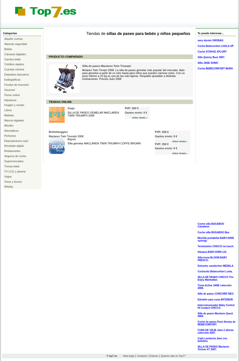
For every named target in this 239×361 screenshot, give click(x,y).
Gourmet (9, 89)
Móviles (9, 125)
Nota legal (128, 356)
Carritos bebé (12, 59)
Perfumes (10, 135)
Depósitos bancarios (16, 74)
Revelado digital (14, 145)
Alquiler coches (13, 38)
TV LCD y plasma (15, 171)
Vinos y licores (13, 181)
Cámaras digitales (15, 54)
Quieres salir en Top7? (173, 356)
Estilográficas (12, 79)
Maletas (9, 115)
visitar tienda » (140, 117)
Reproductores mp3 (16, 140)
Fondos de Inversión (16, 84)
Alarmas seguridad (15, 43)
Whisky (8, 186)
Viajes (8, 176)
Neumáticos (11, 130)
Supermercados (13, 161)
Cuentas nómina (14, 69)
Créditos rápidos (14, 64)
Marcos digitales (14, 120)
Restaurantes (12, 150)
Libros (8, 110)
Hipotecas (10, 100)
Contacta (142, 356)
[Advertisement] (90, 22)
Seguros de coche (15, 156)
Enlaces (153, 356)
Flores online (12, 95)
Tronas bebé (12, 166)
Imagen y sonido (14, 105)
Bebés (8, 49)
